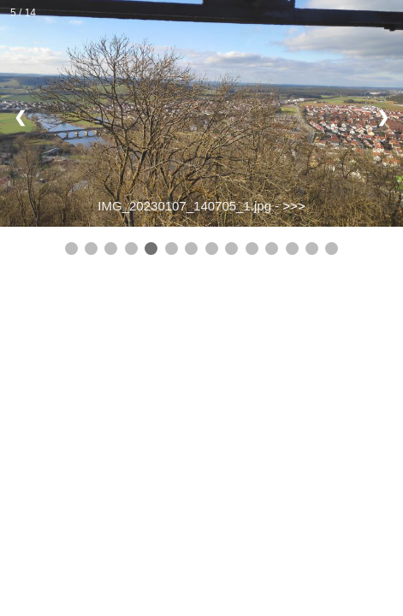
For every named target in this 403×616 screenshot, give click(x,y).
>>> (293, 205)
